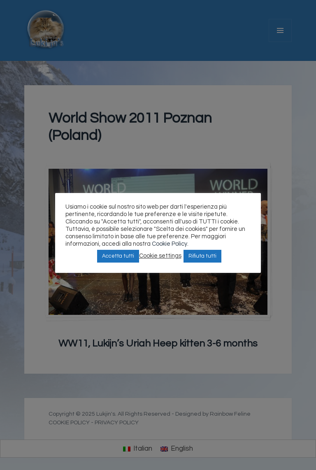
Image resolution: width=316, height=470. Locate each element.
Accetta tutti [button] (118, 256)
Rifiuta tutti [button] (202, 256)
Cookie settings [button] (160, 256)
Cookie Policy (169, 244)
